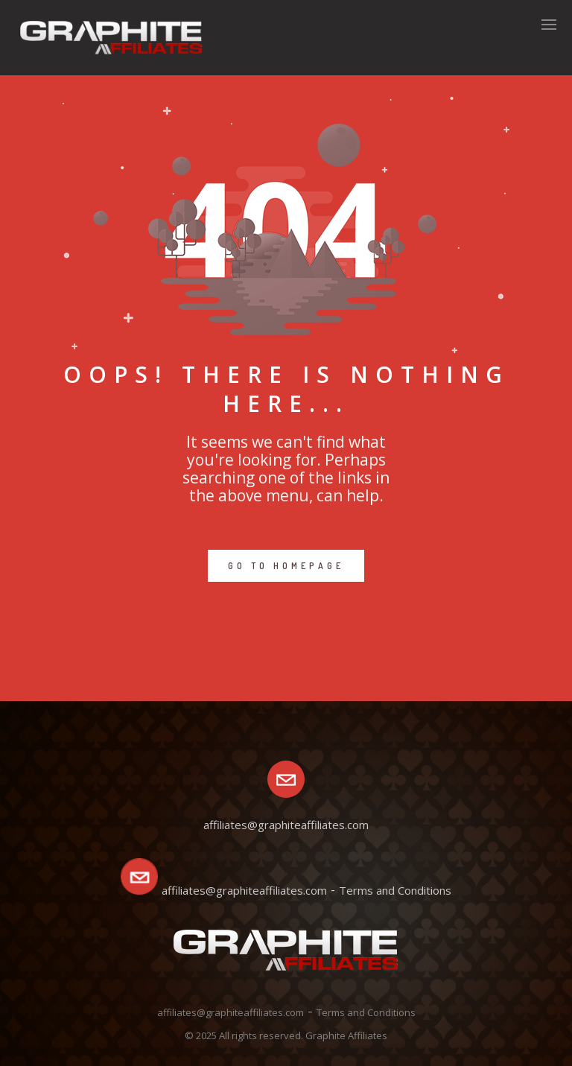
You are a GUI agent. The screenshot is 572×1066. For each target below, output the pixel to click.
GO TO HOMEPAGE (286, 565)
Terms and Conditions (395, 890)
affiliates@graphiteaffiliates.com (244, 890)
